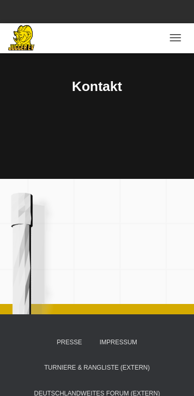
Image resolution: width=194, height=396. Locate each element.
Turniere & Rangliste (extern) (97, 367)
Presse (69, 342)
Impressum (118, 342)
